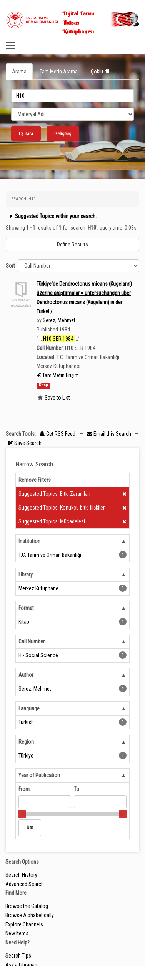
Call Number (31, 641)
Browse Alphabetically (29, 915)
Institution (29, 541)
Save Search (25, 443)
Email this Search (109, 434)
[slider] (22, 814)
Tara (26, 134)
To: (77, 789)
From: (24, 789)
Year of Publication (39, 775)
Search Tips (18, 956)
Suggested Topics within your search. (52, 216)
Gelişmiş (62, 134)
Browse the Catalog (26, 906)
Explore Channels (24, 924)
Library (25, 574)
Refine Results (72, 245)
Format (26, 608)
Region (26, 742)
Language (29, 708)
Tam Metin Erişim (58, 375)
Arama (19, 71)
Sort (10, 266)
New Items (16, 933)
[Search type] (72, 114)
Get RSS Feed (57, 434)
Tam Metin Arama (59, 71)
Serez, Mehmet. (60, 320)
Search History (21, 875)
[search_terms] (72, 95)
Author (25, 675)
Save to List (57, 398)
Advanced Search (24, 884)
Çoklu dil (100, 71)
